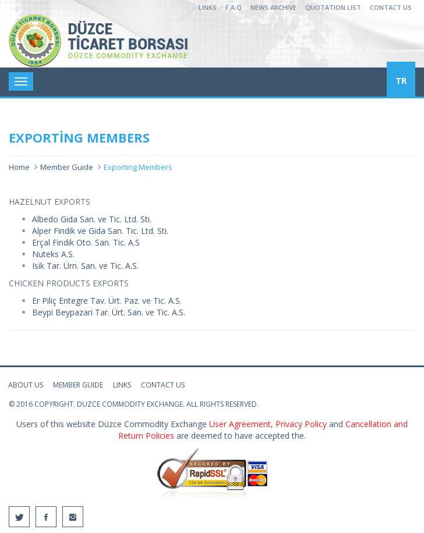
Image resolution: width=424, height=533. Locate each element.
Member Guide (66, 167)
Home (19, 167)
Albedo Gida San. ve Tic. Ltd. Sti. (91, 219)
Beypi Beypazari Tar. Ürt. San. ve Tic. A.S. (108, 312)
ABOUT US (25, 385)
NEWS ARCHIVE (273, 7)
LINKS (208, 7)
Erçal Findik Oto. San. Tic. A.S (86, 242)
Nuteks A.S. (54, 254)
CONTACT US (391, 7)
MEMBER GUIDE (78, 385)
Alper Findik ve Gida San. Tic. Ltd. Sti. (100, 230)
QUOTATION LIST (333, 7)
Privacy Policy (302, 423)
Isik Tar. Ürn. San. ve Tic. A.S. (85, 265)
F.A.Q (233, 7)
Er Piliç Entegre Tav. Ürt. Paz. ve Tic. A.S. (107, 300)
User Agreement (240, 423)
